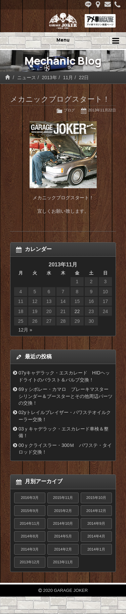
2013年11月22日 (102, 110)
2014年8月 (30, 536)
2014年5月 (63, 536)
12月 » (25, 329)
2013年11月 (63, 562)
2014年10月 (63, 523)
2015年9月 (30, 511)
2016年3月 (30, 498)
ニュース (26, 77)
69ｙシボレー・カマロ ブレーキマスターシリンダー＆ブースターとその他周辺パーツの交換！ (65, 396)
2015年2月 (63, 511)
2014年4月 (96, 536)
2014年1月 (96, 549)
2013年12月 (30, 562)
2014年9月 (96, 523)
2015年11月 (63, 498)
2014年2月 (63, 549)
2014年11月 (30, 523)
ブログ (69, 110)
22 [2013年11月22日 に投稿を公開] (77, 311)
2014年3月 (30, 549)
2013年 (49, 77)
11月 (68, 77)
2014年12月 (96, 511)
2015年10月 (96, 498)
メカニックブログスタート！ (60, 99)
